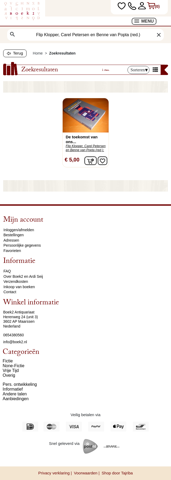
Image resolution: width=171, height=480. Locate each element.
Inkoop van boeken (19, 287)
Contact (9, 292)
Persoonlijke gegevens (22, 245)
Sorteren (139, 70)
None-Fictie (13, 365)
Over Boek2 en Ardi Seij (23, 276)
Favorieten (12, 251)
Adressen (11, 240)
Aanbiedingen (16, 398)
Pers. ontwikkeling (20, 384)
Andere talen (15, 394)
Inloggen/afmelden (18, 230)
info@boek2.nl (15, 342)
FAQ (7, 271)
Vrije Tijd (11, 370)
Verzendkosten (15, 281)
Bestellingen (13, 235)
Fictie (8, 361)
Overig (9, 375)
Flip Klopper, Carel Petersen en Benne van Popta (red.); (86, 148)
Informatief (13, 389)
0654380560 (13, 335)
